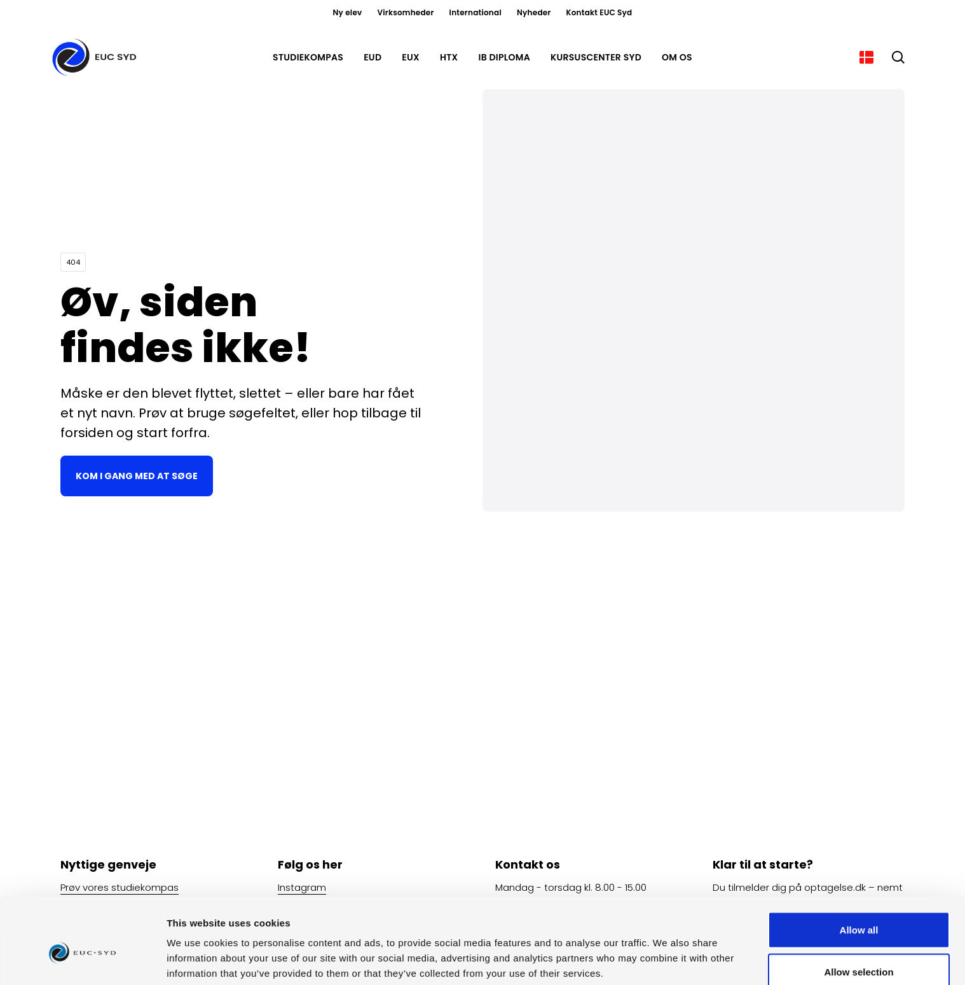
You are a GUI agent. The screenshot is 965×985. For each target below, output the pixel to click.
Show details (667, 952)
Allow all (859, 867)
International (475, 12)
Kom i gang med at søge (137, 476)
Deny (859, 951)
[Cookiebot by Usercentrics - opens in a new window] (82, 960)
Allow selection (858, 909)
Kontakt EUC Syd (599, 12)
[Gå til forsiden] (96, 57)
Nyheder (534, 12)
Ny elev (347, 12)
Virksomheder (405, 12)
